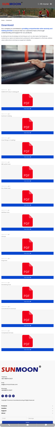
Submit (27, 422)
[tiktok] (13, 396)
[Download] (27, 64)
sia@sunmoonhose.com (9, 384)
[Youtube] (6, 396)
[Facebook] (2, 396)
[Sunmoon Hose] (27, 13)
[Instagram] (10, 396)
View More (27, 109)
